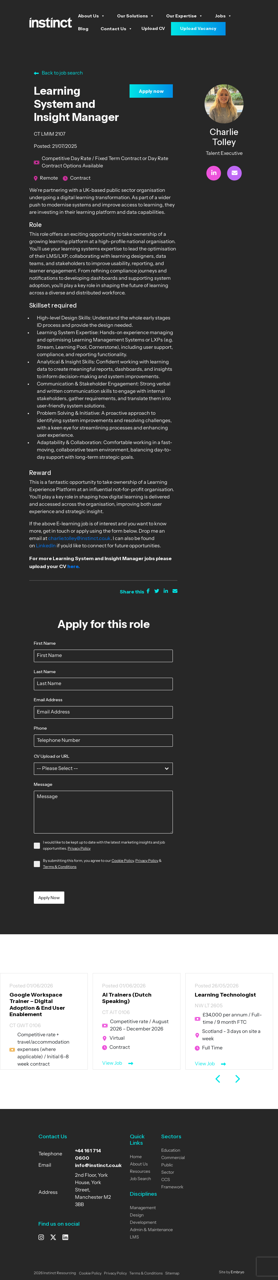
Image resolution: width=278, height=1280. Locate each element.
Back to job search (58, 73)
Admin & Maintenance (151, 1230)
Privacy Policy (79, 849)
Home (136, 1157)
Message (43, 784)
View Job (108, 1063)
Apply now (151, 91)
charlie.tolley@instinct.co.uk (79, 538)
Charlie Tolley (224, 137)
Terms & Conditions (60, 867)
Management (143, 1208)
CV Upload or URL (52, 756)
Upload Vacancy (198, 28)
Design (137, 1215)
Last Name (45, 671)
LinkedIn (45, 546)
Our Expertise (184, 16)
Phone (40, 728)
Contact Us (116, 29)
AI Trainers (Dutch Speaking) (123, 998)
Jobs (223, 16)
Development (143, 1222)
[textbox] (97, 769)
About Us (91, 16)
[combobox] (103, 769)
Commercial (173, 1158)
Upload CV (153, 28)
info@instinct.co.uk (98, 1165)
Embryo (237, 1272)
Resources (140, 1171)
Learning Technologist (220, 994)
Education (170, 1150)
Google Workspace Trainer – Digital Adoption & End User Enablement (34, 1004)
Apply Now (49, 897)
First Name (45, 643)
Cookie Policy (123, 861)
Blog (83, 28)
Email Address (48, 699)
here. (73, 566)
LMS (134, 1237)
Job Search (140, 1179)
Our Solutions (135, 16)
